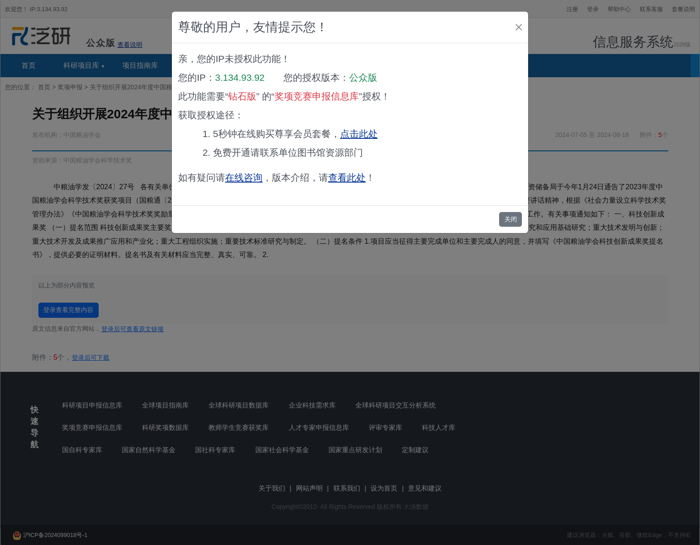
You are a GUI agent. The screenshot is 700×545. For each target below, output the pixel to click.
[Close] (518, 27)
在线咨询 (243, 177)
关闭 (510, 219)
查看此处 (347, 177)
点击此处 (359, 134)
